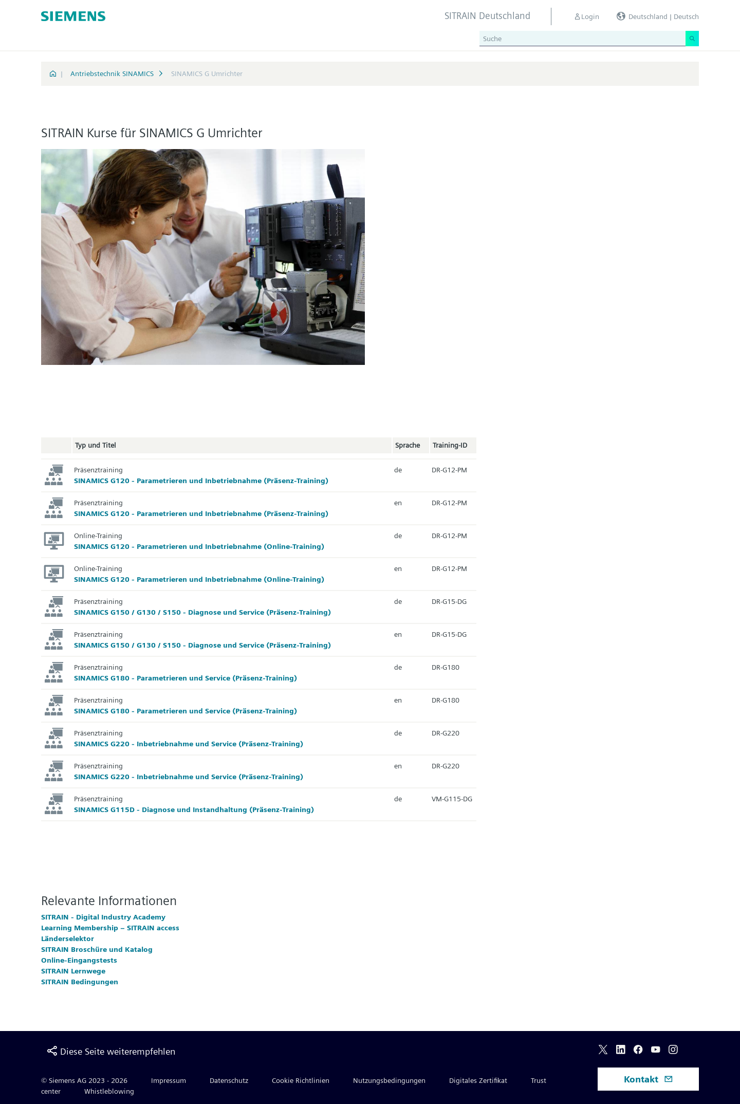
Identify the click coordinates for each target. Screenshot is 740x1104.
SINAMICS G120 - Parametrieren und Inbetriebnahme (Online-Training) (199, 546)
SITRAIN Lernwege (73, 971)
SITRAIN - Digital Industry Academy (103, 917)
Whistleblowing (109, 1091)
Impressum (168, 1080)
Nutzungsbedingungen (389, 1080)
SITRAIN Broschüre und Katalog (97, 949)
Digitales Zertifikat (478, 1080)
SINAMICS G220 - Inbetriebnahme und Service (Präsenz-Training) (188, 744)
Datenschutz (229, 1080)
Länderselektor (67, 938)
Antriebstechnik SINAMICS (112, 73)
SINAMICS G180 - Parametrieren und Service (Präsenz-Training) (185, 678)
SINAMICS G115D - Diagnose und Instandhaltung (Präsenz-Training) (194, 809)
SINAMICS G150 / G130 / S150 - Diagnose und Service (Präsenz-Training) (202, 612)
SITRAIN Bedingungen (79, 982)
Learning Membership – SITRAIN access (110, 928)
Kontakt (648, 1079)
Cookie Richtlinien (300, 1080)
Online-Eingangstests (79, 960)
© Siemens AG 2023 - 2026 (84, 1080)
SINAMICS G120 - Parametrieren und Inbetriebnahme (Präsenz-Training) (201, 480)
